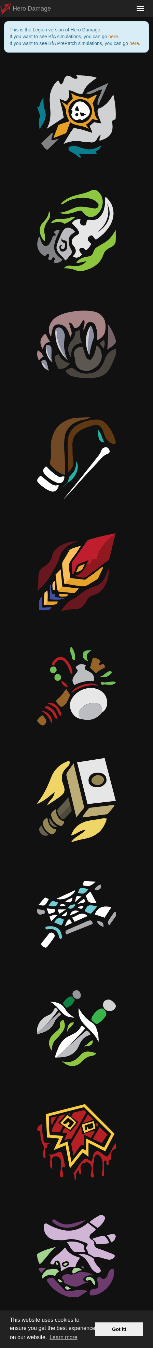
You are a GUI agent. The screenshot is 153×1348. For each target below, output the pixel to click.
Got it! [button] (119, 1329)
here (113, 36)
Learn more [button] (64, 1337)
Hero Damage (25, 8)
